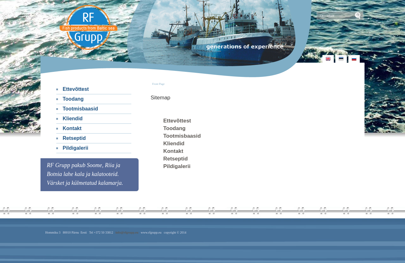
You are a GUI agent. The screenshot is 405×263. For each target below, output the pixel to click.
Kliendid (73, 118)
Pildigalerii (75, 148)
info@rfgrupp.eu (126, 232)
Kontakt (72, 128)
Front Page (158, 83)
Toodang (73, 99)
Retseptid (74, 138)
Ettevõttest (76, 89)
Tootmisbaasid (80, 108)
